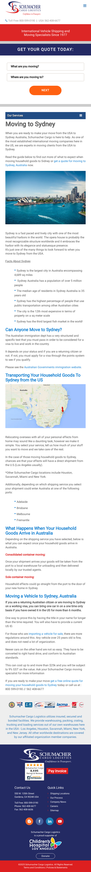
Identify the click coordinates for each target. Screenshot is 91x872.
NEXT (45, 90)
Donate (45, 856)
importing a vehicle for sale (46, 633)
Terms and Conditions (34, 867)
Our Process (55, 797)
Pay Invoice (57, 771)
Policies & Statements (56, 867)
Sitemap (53, 810)
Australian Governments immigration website (52, 367)
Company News (57, 802)
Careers (53, 806)
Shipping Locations (59, 793)
